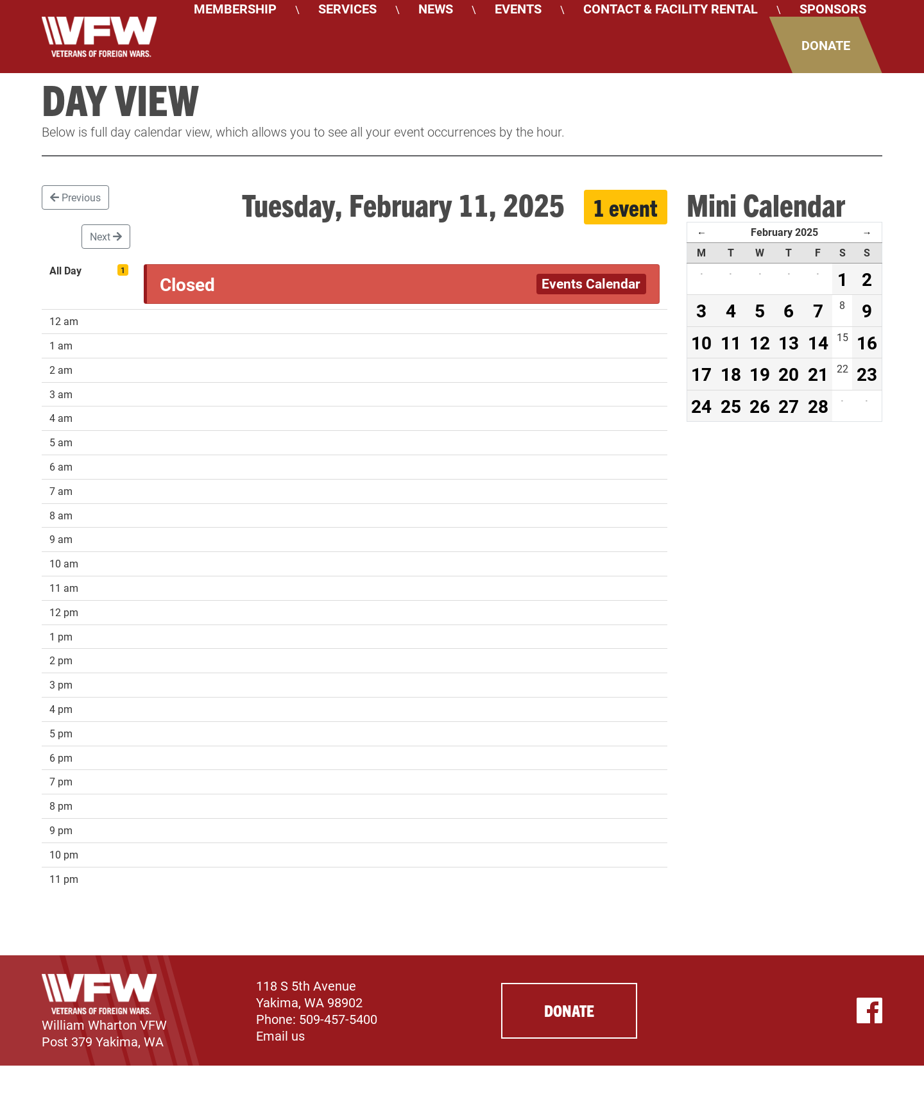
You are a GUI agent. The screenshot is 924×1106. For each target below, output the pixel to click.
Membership (235, 8)
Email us (280, 1035)
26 (759, 406)
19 (759, 374)
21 (818, 374)
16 (867, 342)
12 (759, 342)
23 (867, 374)
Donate (825, 45)
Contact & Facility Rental (670, 8)
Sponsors (833, 8)
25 (731, 406)
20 (788, 374)
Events (518, 8)
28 (818, 406)
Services (347, 8)
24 (701, 406)
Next (106, 236)
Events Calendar (591, 283)
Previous (75, 197)
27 (788, 406)
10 (701, 342)
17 (701, 374)
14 (818, 342)
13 (788, 342)
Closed (187, 284)
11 (731, 342)
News (435, 8)
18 (731, 374)
